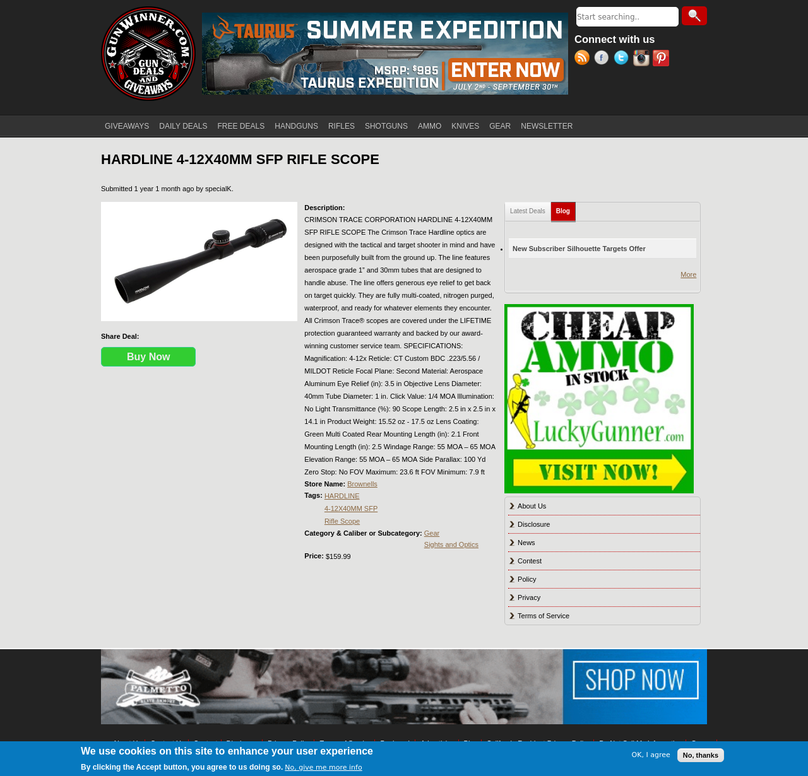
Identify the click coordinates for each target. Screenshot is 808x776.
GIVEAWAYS (127, 126)
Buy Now (148, 356)
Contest (530, 561)
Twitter (623, 59)
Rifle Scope (342, 521)
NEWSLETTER (547, 126)
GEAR (500, 126)
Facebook (604, 59)
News (526, 542)
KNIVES (465, 126)
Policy (527, 579)
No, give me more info (323, 767)
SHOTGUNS (386, 126)
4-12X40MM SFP (350, 508)
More (688, 274)
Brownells (362, 484)
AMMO (429, 126)
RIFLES (341, 126)
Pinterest (662, 59)
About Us (532, 506)
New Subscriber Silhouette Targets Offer (579, 248)
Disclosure (534, 524)
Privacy (529, 597)
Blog (566, 209)
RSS (584, 59)
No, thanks (700, 755)
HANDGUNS (296, 126)
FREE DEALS (241, 126)
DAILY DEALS (183, 126)
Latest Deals (527, 211)
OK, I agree (651, 755)
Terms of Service (543, 616)
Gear (431, 533)
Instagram (643, 59)
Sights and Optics (451, 544)
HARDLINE (342, 496)
